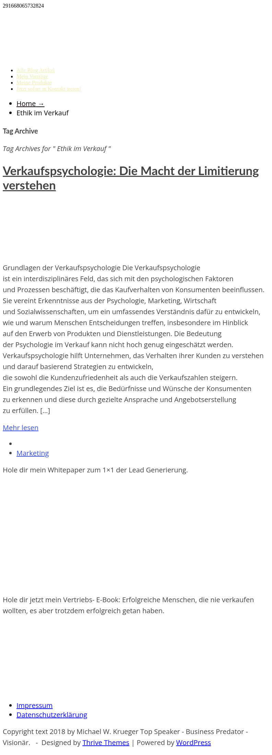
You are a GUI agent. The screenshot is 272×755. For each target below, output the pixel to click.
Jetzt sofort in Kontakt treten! (48, 89)
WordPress (193, 742)
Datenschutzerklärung (51, 714)
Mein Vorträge (32, 76)
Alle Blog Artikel (35, 70)
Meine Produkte (34, 82)
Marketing (32, 453)
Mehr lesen (20, 427)
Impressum (34, 705)
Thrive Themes (105, 742)
